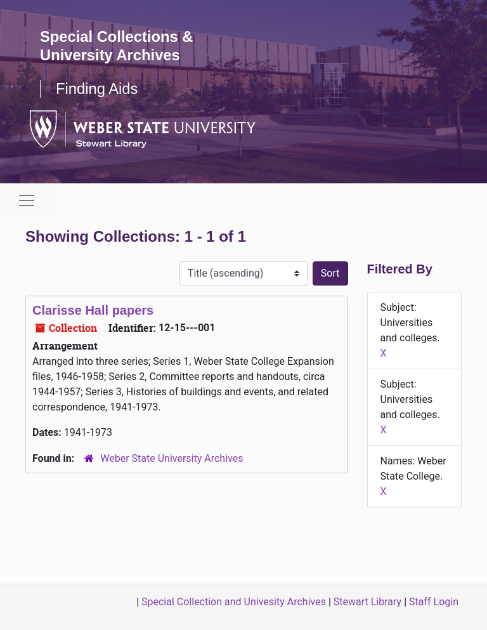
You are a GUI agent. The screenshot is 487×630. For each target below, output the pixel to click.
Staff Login (433, 602)
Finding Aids (97, 88)
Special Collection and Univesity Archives (233, 602)
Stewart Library (367, 602)
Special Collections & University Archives (117, 45)
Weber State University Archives (171, 458)
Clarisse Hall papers (92, 310)
